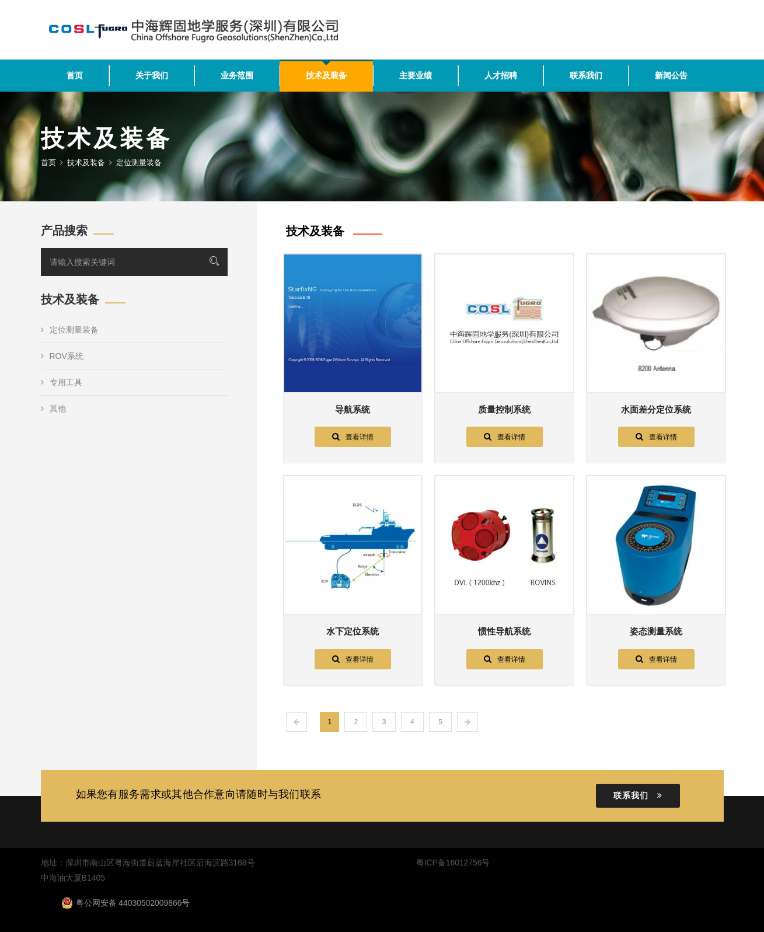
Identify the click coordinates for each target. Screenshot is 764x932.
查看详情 (353, 436)
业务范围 (237, 75)
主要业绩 (415, 75)
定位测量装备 (70, 329)
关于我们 (151, 75)
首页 (75, 75)
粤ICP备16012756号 (453, 862)
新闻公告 (671, 75)
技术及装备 (326, 75)
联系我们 (586, 75)
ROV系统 (62, 356)
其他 (53, 408)
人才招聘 (500, 75)
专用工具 (61, 382)
